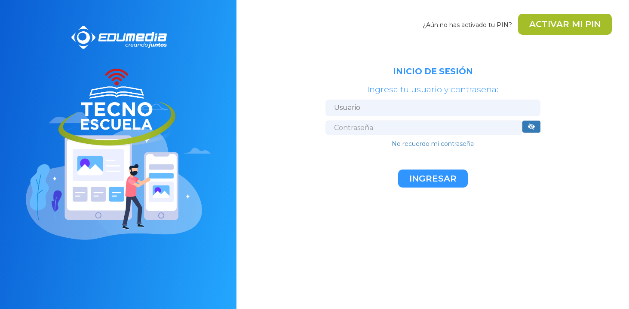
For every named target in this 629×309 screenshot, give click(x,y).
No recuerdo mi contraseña (433, 144)
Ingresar (433, 178)
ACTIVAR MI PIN (565, 24)
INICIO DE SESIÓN (433, 71)
